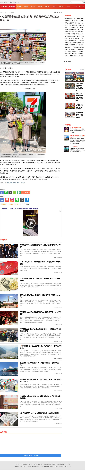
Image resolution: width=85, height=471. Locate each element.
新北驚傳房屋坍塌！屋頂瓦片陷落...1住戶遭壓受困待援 (79, 115)
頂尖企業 (33, 6)
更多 (82, 69)
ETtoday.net (46, 466)
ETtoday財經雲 (67, 61)
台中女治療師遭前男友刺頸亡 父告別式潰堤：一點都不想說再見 (79, 87)
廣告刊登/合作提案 (35, 464)
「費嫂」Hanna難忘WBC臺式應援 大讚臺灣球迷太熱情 (79, 107)
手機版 (10, 0)
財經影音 (61, 6)
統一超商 (7, 182)
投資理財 (19, 6)
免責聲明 (67, 464)
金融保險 (40, 6)
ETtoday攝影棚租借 (74, 146)
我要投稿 (17, 464)
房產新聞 (74, 6)
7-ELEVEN (13, 182)
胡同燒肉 (23, 182)
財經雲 (8, 6)
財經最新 (26, 6)
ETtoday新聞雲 (3, 0)
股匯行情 (47, 6)
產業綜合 (68, 6)
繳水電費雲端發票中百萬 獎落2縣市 (74, 40)
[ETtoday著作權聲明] (24, 204)
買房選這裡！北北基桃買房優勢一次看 (74, 42)
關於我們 (28, 464)
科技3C (53, 6)
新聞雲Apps (16, 0)
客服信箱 (43, 464)
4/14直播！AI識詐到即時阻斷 (75, 127)
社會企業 (81, 6)
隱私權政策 (55, 464)
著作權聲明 (61, 464)
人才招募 (22, 464)
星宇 (18, 182)
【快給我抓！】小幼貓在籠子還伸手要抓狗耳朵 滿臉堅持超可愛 (19, 208)
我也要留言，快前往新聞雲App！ (31, 455)
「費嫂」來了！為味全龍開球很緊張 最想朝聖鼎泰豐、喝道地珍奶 (79, 97)
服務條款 (49, 464)
